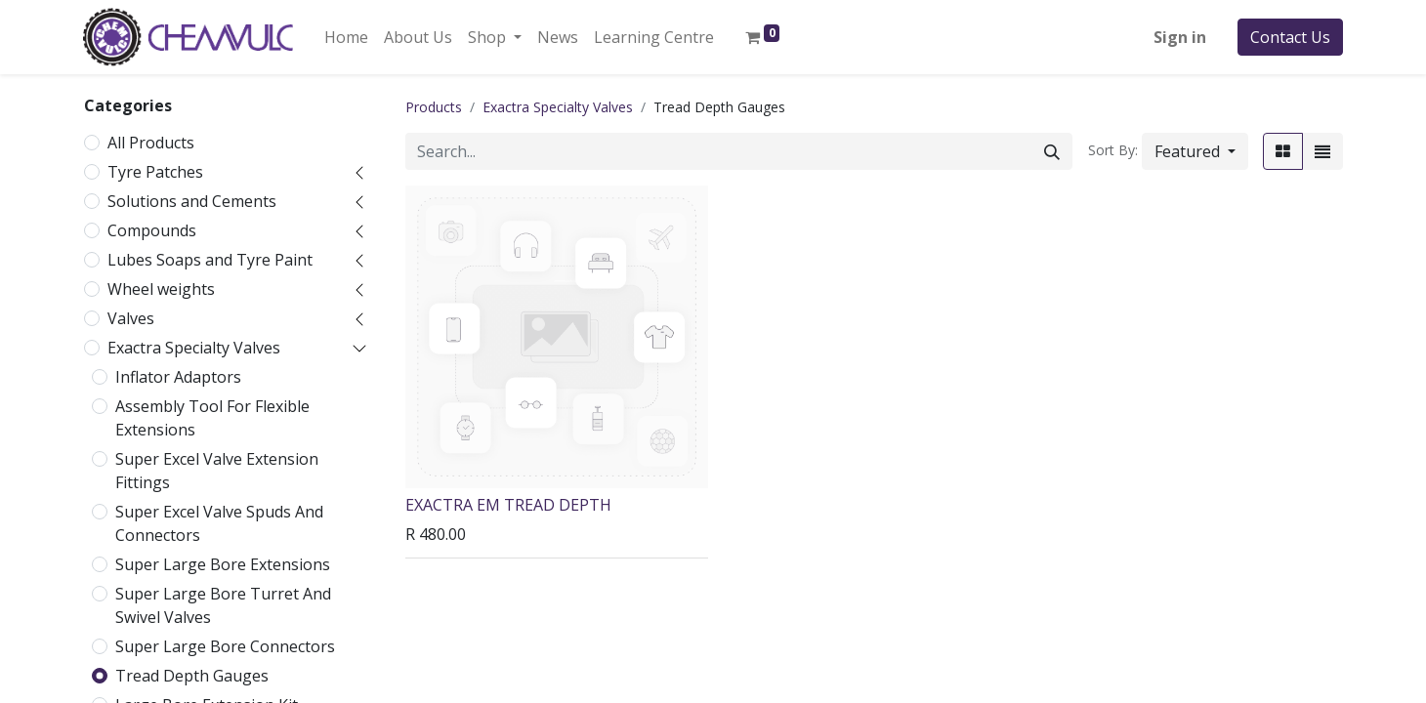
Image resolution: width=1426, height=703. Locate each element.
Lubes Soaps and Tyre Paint (210, 259)
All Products (150, 142)
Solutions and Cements (191, 201)
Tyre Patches (155, 172)
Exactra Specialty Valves (193, 347)
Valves (130, 318)
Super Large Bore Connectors (225, 646)
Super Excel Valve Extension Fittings (216, 470)
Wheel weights (161, 289)
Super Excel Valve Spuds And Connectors (219, 523)
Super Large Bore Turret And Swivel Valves (223, 605)
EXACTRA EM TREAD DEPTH (508, 505)
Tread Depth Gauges (192, 675)
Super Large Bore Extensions (222, 564)
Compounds (151, 230)
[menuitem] (346, 37)
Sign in (1179, 37)
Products (433, 107)
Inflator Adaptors (178, 377)
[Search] (1051, 151)
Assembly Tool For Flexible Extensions (212, 417)
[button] (1195, 151)
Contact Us (1290, 37)
